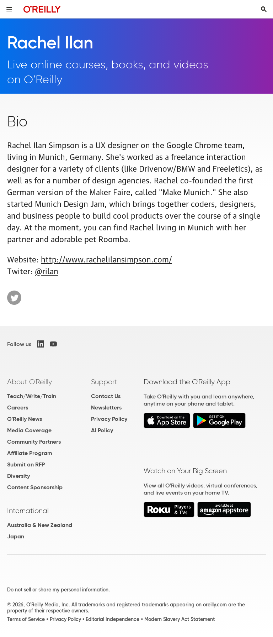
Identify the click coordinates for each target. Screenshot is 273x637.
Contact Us (106, 396)
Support (104, 381)
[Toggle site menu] (9, 9)
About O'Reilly (29, 381)
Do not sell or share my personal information (57, 589)
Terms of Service (26, 619)
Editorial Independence (112, 619)
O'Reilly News (24, 419)
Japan (15, 536)
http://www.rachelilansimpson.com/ (106, 258)
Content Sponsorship (35, 487)
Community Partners (34, 441)
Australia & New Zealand (39, 525)
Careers (17, 407)
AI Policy (102, 430)
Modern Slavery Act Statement (179, 619)
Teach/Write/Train (31, 396)
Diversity (18, 476)
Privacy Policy (109, 419)
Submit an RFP (26, 464)
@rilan (46, 270)
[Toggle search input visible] (263, 9)
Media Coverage (29, 430)
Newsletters (106, 407)
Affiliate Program (29, 453)
